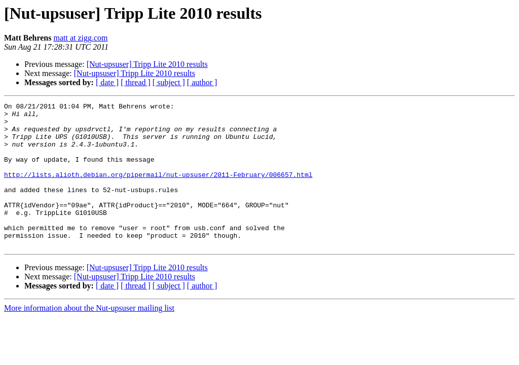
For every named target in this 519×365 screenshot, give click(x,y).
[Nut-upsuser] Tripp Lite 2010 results (147, 64)
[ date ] (107, 82)
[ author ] (202, 82)
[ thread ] (136, 82)
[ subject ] (169, 82)
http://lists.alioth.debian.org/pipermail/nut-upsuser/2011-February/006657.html (158, 189)
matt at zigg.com (80, 37)
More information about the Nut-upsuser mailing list (89, 337)
